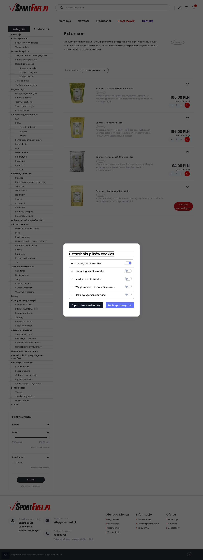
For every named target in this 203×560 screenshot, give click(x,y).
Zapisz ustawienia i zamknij (86, 305)
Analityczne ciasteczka (88, 279)
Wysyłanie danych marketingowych (95, 287)
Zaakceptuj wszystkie (120, 305)
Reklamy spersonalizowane (90, 295)
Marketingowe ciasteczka (89, 271)
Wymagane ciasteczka (88, 263)
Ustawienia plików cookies (91, 254)
